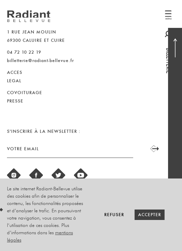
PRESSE (15, 101)
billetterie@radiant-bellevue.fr (40, 60)
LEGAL (14, 81)
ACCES (14, 72)
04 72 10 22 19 (24, 52)
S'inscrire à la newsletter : (44, 131)
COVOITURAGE (24, 93)
